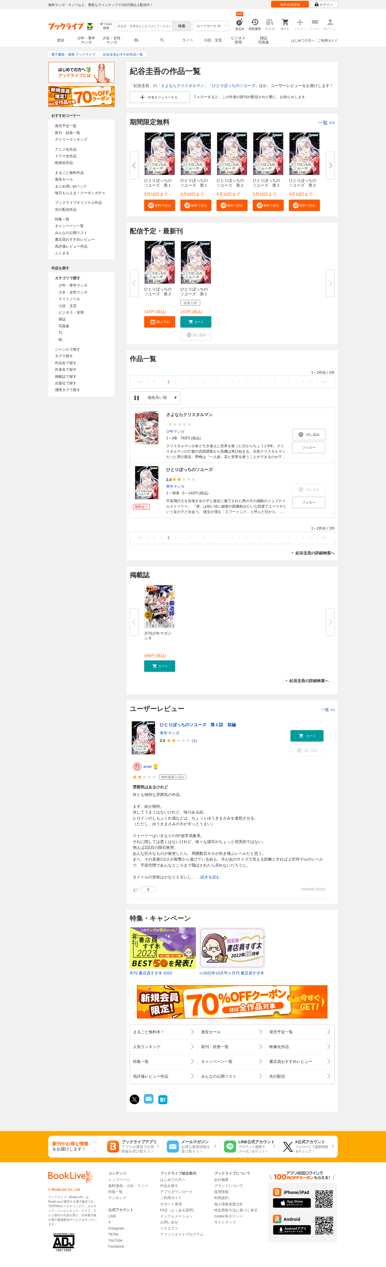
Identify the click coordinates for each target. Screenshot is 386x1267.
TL (162, 40)
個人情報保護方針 (228, 1204)
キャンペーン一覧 (69, 226)
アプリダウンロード (176, 1192)
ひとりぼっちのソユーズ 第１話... (158, 185)
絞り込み (106, 26)
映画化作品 (64, 163)
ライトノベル (69, 299)
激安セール (64, 179)
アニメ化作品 (66, 149)
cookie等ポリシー (228, 1216)
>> (324, 382)
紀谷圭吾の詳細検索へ (315, 553)
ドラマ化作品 (66, 156)
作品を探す (169, 1186)
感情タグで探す (67, 390)
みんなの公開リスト (71, 233)
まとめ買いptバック (71, 186)
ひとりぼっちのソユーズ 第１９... (194, 294)
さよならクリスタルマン (182, 85)
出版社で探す (66, 383)
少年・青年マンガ (86, 40)
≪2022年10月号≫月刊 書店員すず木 (231, 973)
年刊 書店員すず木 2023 (151, 973)
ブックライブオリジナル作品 (78, 202)
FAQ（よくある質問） (178, 1210)
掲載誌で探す (66, 376)
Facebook (116, 1246)
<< (140, 382)
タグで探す (64, 356)
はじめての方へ (303, 40)
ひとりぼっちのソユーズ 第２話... (230, 185)
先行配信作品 (66, 209)
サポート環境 (171, 1204)
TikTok (113, 1234)
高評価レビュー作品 (71, 246)
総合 (61, 40)
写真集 (64, 326)
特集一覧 (62, 219)
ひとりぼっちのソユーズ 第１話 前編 (198, 724)
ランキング (117, 1198)
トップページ (119, 1180)
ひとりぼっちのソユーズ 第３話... (302, 185)
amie (147, 766)
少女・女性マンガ (112, 40)
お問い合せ (169, 1222)
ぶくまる (62, 253)
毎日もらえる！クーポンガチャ (80, 193)
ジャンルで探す (67, 349)
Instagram (116, 1228)
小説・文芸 (213, 40)
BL (136, 40)
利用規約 (221, 1198)
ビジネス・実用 (71, 312)
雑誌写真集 (263, 40)
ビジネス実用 (238, 40)
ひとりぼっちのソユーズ (233, 85)
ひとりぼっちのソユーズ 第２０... (158, 294)
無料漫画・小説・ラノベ (128, 1186)
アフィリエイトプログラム (182, 1234)
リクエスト (169, 1228)
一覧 (326, 122)
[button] (159, 205)
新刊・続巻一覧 (67, 133)
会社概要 (221, 1180)
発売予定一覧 (66, 126)
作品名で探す (66, 363)
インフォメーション (176, 1216)
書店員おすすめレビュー (75, 239)
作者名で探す (66, 369)
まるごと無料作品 (69, 173)
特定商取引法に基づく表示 (236, 1210)
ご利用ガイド (328, 40)
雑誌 (62, 319)
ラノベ (187, 40)
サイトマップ (225, 1222)
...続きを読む (208, 877)
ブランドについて (228, 1186)
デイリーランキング (71, 139)
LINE (112, 1216)
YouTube (115, 1240)
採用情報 (221, 1192)
